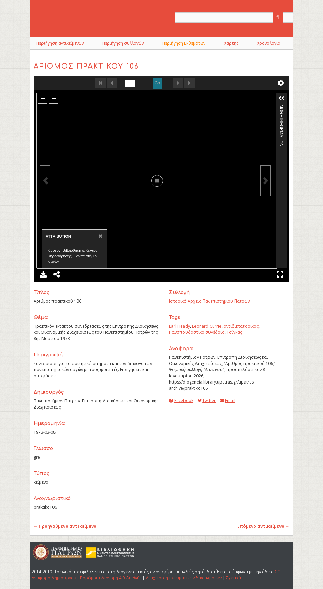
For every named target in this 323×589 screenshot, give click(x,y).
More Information (281, 107)
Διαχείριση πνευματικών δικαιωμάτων (184, 578)
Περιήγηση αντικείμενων (60, 43)
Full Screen (280, 274)
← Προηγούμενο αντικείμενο (65, 526)
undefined (281, 83)
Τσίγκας (234, 332)
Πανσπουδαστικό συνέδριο (197, 332)
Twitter (207, 400)
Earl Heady (179, 326)
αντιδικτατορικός (241, 326)
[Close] (100, 235)
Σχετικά (233, 578)
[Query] (234, 17)
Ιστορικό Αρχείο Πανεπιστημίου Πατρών (209, 301)
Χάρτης (231, 43)
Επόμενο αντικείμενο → (263, 526)
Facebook (181, 400)
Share (57, 274)
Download (43, 274)
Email (227, 400)
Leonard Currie (207, 326)
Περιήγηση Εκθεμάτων (183, 43)
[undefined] (130, 83)
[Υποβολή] (278, 17)
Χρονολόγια (268, 43)
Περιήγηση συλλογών (123, 43)
